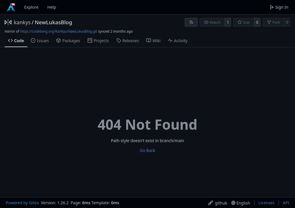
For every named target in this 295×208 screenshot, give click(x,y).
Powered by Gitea (22, 202)
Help (51, 7)
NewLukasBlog (53, 22)
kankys (22, 22)
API (286, 202)
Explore (31, 7)
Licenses (266, 202)
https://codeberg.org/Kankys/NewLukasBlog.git (58, 31)
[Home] (11, 7)
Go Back (147, 150)
